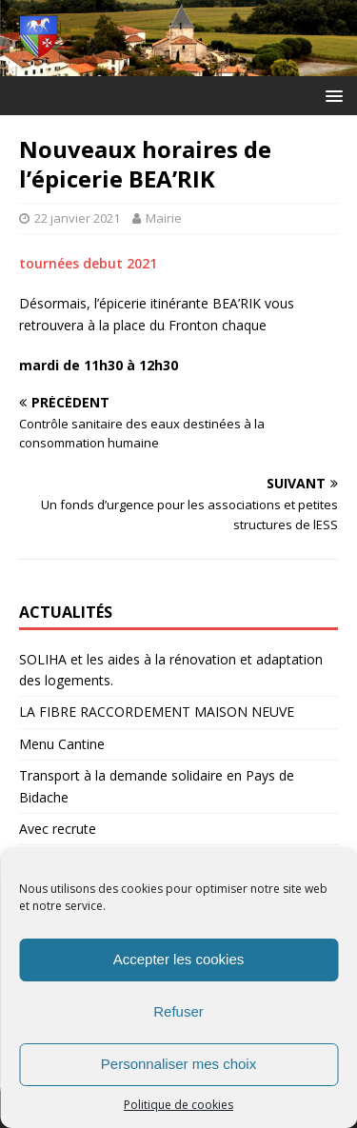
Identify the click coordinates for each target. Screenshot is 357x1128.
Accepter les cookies (179, 959)
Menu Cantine (62, 744)
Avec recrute (57, 829)
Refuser (178, 1011)
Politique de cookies (178, 1105)
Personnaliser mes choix (178, 1064)
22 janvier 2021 (77, 218)
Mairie (164, 218)
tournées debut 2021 (88, 263)
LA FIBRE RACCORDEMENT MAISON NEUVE (156, 712)
